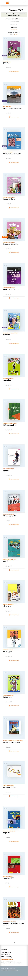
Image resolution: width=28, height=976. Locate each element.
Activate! (6, 335)
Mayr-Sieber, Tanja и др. (9, 831)
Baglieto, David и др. (8, 468)
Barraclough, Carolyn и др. (10, 333)
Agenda (6, 470)
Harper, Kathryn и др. (9, 197)
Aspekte (6, 833)
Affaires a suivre (9, 425)
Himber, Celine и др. (8, 378)
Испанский (6, 747)
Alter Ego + (7, 652)
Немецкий (6, 520)
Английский (7, 67)
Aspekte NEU (8, 878)
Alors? (5, 561)
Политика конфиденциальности (8, 961)
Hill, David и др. (7, 106)
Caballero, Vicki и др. (8, 785)
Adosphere (7, 380)
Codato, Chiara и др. (8, 695)
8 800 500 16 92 (6, 952)
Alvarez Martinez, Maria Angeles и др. (13, 740)
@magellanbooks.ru (8, 959)
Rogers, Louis (6, 61)
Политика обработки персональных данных (11, 962)
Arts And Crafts (9, 787)
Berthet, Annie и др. (8, 604)
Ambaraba (7, 697)
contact (2, 959)
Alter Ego (7, 606)
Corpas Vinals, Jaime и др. (9, 921)
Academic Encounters (12, 154)
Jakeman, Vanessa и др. (9, 287)
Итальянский (7, 701)
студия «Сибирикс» (15, 970)
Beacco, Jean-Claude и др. (9, 559)
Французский (7, 385)
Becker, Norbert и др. (8, 514)
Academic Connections (12, 108)
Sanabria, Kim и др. (8, 151)
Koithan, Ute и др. (7, 876)
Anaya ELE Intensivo (11, 742)
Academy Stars (9, 199)
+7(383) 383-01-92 (5, 954)
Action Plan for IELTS (12, 289)
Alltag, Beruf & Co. (10, 516)
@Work (6, 63)
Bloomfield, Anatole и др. (10, 423)
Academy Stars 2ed (10, 244)
